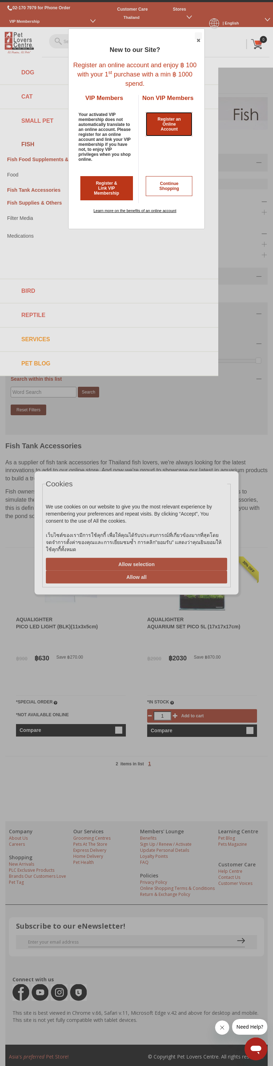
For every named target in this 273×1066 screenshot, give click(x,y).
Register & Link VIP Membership (106, 188)
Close (198, 36)
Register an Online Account (169, 124)
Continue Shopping (169, 186)
